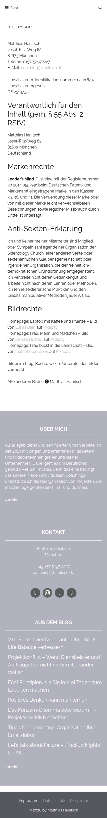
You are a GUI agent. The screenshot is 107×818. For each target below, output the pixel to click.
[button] (100, 7)
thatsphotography (31, 351)
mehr (13, 499)
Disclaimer (79, 800)
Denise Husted (28, 339)
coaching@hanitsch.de (41, 67)
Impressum (28, 800)
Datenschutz (54, 800)
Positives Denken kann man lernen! (48, 700)
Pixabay (50, 327)
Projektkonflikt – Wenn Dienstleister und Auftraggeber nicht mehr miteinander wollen (54, 664)
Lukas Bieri (25, 327)
